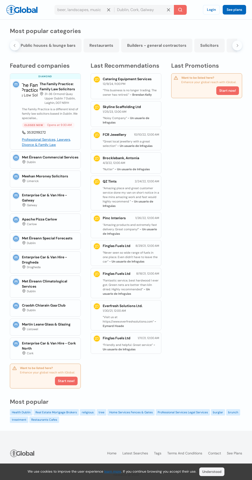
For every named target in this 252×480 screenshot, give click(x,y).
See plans (234, 9)
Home (112, 453)
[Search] (180, 10)
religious (88, 412)
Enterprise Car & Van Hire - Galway (44, 197)
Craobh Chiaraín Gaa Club (44, 305)
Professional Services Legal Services (183, 412)
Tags (157, 453)
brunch (233, 412)
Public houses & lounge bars (48, 45)
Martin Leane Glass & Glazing (46, 324)
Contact (214, 453)
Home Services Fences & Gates (131, 412)
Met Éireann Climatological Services (44, 284)
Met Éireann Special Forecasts (47, 238)
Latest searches (135, 453)
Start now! (66, 381)
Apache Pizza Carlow (39, 219)
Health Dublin (21, 412)
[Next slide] (237, 45)
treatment (19, 420)
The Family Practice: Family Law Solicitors (57, 86)
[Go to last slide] (15, 45)
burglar (218, 412)
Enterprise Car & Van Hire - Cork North (49, 346)
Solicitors (209, 45)
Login (211, 9)
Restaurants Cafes (44, 420)
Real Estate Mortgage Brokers (56, 412)
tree (101, 412)
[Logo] (22, 10)
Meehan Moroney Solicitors (45, 176)
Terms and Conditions (184, 453)
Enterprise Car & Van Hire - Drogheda (44, 259)
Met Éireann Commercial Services (50, 157)
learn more (112, 471)
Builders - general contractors (156, 45)
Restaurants (101, 45)
